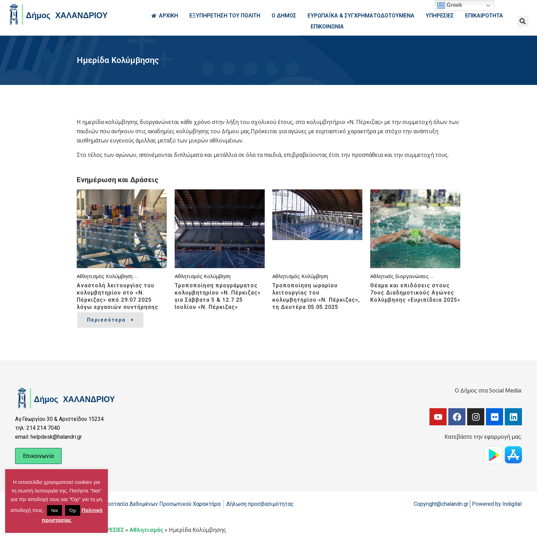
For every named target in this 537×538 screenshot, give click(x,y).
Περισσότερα (110, 320)
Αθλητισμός (90, 276)
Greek (449, 5)
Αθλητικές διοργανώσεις (399, 276)
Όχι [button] (72, 510)
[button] (522, 21)
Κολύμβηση (119, 276)
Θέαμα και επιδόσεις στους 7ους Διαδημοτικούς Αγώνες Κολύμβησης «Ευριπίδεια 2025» (415, 292)
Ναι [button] (54, 510)
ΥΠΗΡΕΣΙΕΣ (109, 530)
